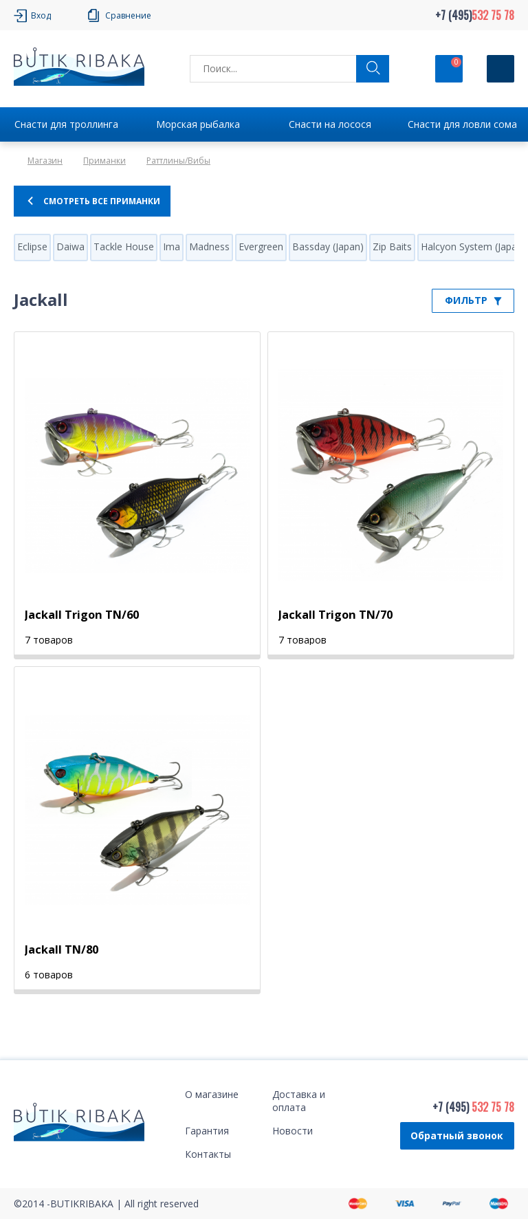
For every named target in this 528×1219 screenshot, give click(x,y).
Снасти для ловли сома (462, 124)
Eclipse (32, 246)
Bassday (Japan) (328, 246)
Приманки (104, 160)
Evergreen (261, 246)
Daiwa (70, 246)
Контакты (208, 1154)
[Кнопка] (500, 69)
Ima (171, 246)
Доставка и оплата (298, 1101)
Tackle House (124, 246)
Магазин (45, 160)
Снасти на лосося (330, 124)
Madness (209, 246)
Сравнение (128, 15)
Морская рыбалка (198, 124)
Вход (41, 15)
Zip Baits (392, 246)
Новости (292, 1130)
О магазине (212, 1094)
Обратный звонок (456, 1135)
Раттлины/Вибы (178, 160)
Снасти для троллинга (66, 124)
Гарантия (207, 1130)
